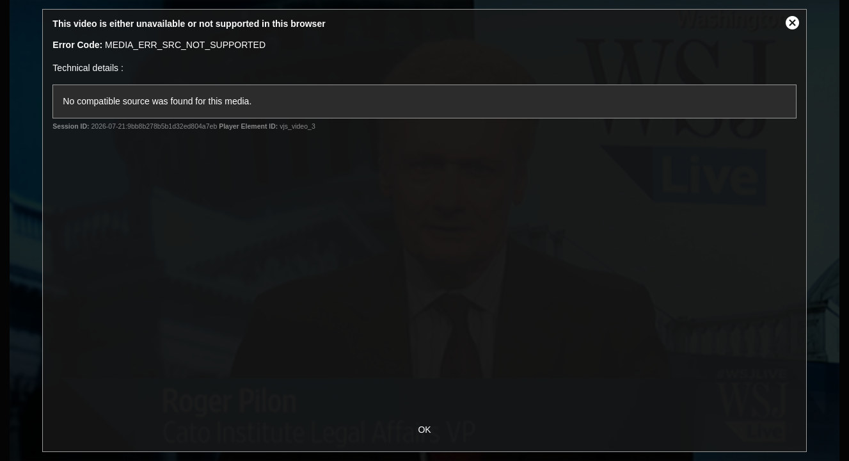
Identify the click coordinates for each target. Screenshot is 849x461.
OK (424, 430)
